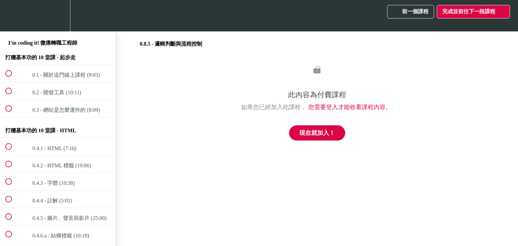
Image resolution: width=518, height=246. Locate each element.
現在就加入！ (317, 133)
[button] (12, 15)
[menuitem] (58, 15)
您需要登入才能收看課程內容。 (349, 107)
